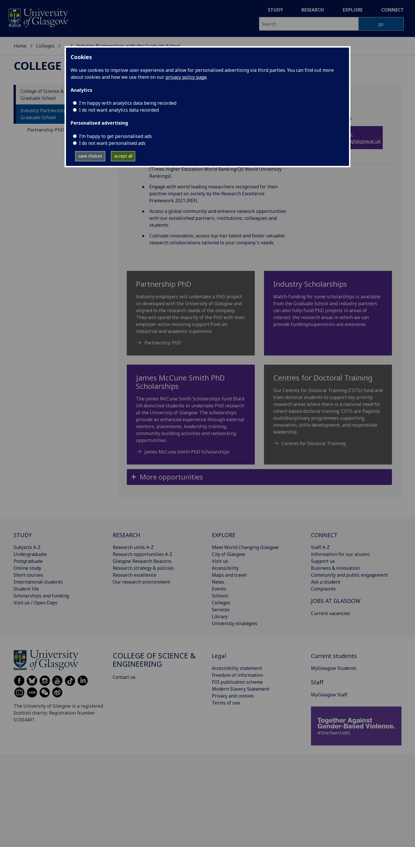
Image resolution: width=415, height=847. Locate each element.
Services (221, 609)
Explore (353, 10)
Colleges (45, 46)
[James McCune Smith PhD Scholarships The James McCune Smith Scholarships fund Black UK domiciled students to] (191, 417)
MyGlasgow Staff (329, 695)
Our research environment (141, 582)
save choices (90, 156)
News (218, 582)
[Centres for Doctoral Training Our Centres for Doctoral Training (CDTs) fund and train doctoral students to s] (328, 413)
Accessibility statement (237, 668)
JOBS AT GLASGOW (336, 601)
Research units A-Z (133, 547)
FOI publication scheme (237, 682)
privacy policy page (186, 77)
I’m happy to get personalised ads (115, 136)
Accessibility (225, 568)
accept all (123, 156)
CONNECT (324, 535)
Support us (323, 561)
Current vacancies (330, 613)
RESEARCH (126, 535)
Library (220, 616)
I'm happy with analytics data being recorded (127, 103)
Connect (392, 10)
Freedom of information (237, 675)
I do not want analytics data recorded (119, 110)
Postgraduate (28, 561)
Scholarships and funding (41, 596)
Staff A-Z (320, 547)
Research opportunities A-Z (142, 554)
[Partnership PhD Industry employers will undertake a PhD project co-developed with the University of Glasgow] (191, 315)
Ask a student (325, 582)
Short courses (28, 575)
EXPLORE (223, 535)
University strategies (234, 623)
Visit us (220, 561)
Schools (220, 596)
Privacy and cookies (233, 696)
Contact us (124, 677)
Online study (27, 568)
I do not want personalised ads (112, 143)
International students (38, 582)
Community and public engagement (349, 575)
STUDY (23, 535)
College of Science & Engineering (154, 660)
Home (20, 46)
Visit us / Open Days (35, 602)
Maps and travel (229, 575)
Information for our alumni (340, 554)
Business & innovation (335, 568)
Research (312, 10)
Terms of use (226, 703)
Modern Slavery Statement (240, 689)
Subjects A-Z (27, 547)
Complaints (323, 589)
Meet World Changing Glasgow (245, 547)
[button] (259, 477)
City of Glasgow (228, 554)
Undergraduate (30, 554)
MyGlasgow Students (333, 668)
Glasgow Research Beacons (142, 561)
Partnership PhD (45, 130)
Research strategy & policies (143, 568)
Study (275, 10)
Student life (26, 589)
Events (219, 589)
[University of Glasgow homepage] (38, 17)
